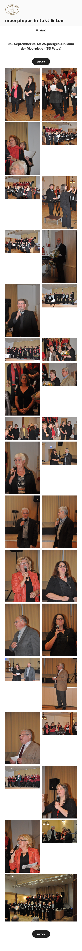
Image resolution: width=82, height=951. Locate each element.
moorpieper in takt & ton (34, 20)
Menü (41, 30)
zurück (41, 61)
